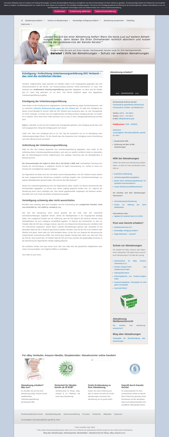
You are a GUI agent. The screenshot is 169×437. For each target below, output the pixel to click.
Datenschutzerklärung (72, 414)
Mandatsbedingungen (53, 414)
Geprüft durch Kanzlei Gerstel (132, 386)
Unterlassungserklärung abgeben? (126, 177)
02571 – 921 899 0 (126, 113)
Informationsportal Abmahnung (125, 201)
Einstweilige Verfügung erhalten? (86, 20)
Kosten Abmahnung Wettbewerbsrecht (128, 187)
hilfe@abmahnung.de (126, 119)
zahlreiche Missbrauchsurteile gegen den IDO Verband (54, 108)
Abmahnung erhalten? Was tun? (32, 386)
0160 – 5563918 (131, 124)
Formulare (86, 414)
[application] (129, 85)
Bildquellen (108, 414)
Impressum (25, 24)
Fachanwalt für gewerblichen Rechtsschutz (128, 105)
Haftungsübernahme (121, 273)
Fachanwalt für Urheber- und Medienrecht (128, 107)
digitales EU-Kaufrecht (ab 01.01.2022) (128, 216)
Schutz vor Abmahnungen (58, 20)
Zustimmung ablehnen (80, 11)
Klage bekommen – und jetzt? (125, 234)
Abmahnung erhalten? (34, 20)
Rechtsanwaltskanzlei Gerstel (32, 414)
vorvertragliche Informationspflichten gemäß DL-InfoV (40, 420)
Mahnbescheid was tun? (123, 227)
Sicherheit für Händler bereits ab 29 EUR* (66, 386)
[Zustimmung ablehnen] (166, 7)
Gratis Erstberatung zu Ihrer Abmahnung (99, 386)
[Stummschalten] (141, 93)
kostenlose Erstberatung (123, 174)
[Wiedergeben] (113, 93)
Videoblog (130, 20)
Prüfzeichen (96, 414)
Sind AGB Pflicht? (120, 288)
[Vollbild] (145, 93)
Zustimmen (59, 11)
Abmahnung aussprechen (114, 20)
